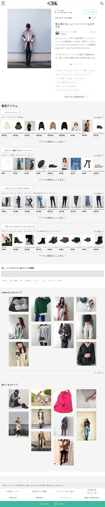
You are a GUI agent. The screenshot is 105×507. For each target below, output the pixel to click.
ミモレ (43, 280)
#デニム (20, 193)
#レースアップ (30, 231)
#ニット (31, 155)
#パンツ (13, 193)
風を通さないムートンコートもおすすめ (75, 25)
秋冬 (85, 70)
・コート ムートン (10, 112)
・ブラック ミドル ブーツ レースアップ (19, 227)
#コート (4, 117)
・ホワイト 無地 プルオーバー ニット (18, 150)
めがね (60, 280)
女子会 (4, 280)
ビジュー (36, 280)
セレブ (58, 74)
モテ (21, 280)
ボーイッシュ (67, 74)
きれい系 (69, 78)
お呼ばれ (28, 280)
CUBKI (52, 3)
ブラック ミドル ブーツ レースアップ (67, 90)
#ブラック (5, 193)
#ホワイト (5, 155)
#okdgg (20, 117)
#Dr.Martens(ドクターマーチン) (48, 231)
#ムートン (12, 117)
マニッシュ (77, 70)
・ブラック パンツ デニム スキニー (17, 189)
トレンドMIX (60, 78)
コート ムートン (80, 78)
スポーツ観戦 (13, 280)
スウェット (51, 280)
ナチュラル (77, 74)
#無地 (12, 155)
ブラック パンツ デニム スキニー (66, 86)
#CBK (51, 504)
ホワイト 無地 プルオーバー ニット (67, 82)
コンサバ (59, 70)
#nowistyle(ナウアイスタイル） (44, 193)
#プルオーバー (21, 155)
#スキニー (28, 193)
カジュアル (68, 70)
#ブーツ (20, 231)
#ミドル (13, 231)
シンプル (92, 70)
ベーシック (87, 74)
